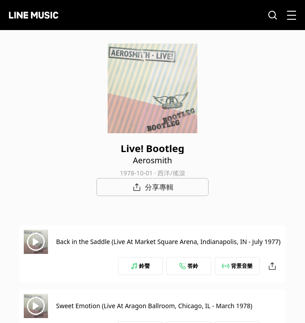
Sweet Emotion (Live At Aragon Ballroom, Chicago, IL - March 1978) (154, 305)
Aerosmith (152, 160)
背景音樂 (237, 266)
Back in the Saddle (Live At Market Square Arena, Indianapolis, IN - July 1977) (168, 241)
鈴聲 (140, 266)
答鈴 (188, 266)
